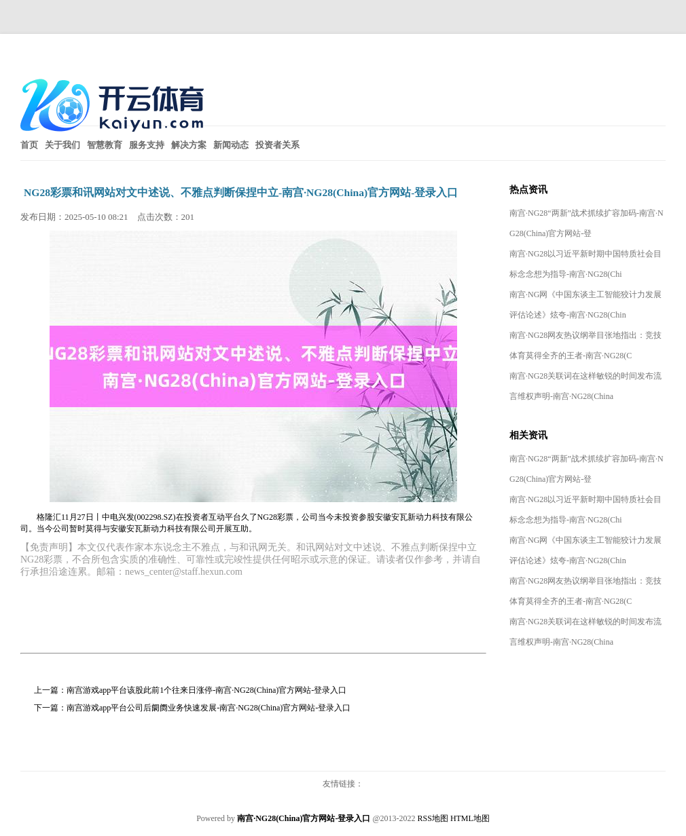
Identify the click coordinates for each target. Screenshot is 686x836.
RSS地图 (433, 818)
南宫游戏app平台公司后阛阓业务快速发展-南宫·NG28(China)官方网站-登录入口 (208, 707)
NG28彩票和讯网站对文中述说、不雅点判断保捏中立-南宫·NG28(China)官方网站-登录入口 (241, 192)
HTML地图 (470, 818)
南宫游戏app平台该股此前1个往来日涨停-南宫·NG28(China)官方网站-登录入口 (206, 690)
